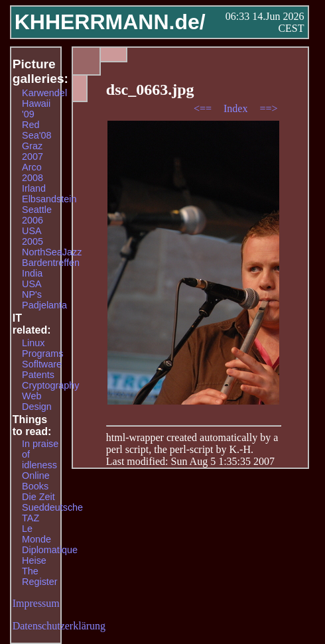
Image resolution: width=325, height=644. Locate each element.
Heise (34, 560)
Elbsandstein (49, 199)
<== (204, 108)
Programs (42, 353)
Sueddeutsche (52, 507)
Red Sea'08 (36, 130)
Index (237, 108)
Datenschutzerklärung (59, 625)
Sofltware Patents (42, 369)
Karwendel (44, 93)
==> (268, 108)
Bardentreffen (51, 262)
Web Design (37, 401)
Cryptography (50, 385)
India (32, 273)
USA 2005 (32, 236)
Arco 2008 (32, 172)
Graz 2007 (32, 151)
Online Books (36, 480)
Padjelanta (44, 305)
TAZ (30, 518)
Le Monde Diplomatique (50, 539)
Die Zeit (38, 496)
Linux (33, 343)
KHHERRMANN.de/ (110, 22)
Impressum (36, 603)
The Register (40, 576)
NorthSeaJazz (52, 252)
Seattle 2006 (37, 214)
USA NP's (32, 289)
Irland (34, 188)
